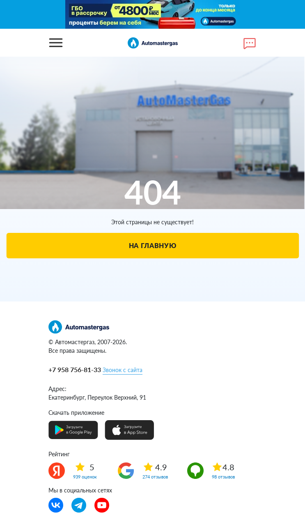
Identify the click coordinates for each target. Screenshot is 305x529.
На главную (152, 245)
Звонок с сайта (122, 369)
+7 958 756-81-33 (74, 369)
